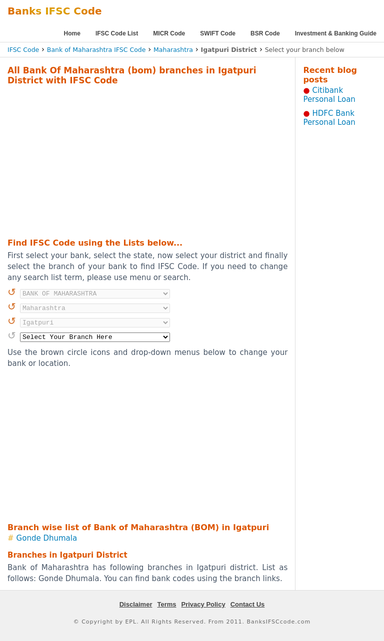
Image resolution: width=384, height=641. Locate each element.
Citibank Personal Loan (329, 95)
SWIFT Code (218, 33)
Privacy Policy (204, 604)
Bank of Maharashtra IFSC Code (96, 49)
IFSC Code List (117, 33)
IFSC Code (23, 49)
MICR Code (169, 33)
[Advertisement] (134, 160)
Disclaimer (136, 604)
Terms (166, 604)
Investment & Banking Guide (335, 33)
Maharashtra (173, 49)
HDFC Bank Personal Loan (329, 118)
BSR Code (265, 33)
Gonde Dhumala (47, 538)
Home (72, 33)
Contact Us (247, 604)
